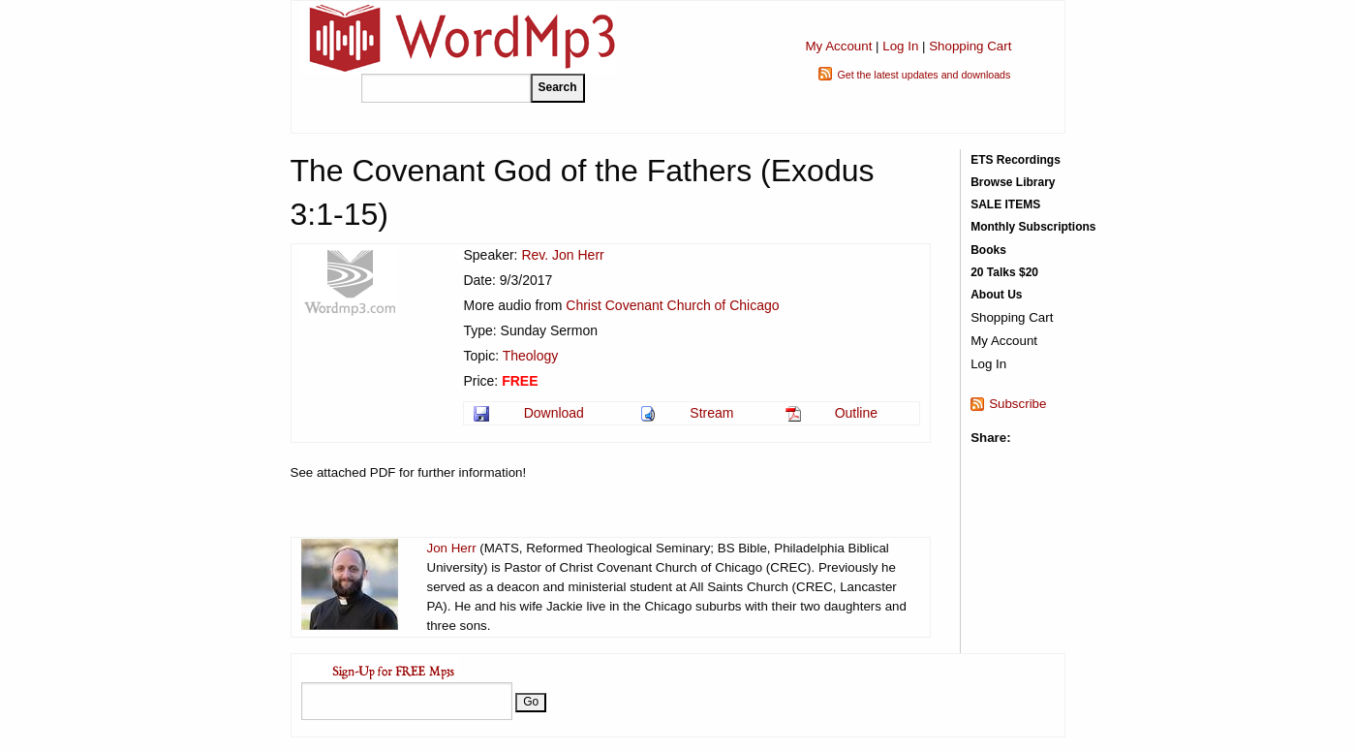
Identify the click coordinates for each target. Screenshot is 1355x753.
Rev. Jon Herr (562, 255)
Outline (856, 413)
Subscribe (1017, 403)
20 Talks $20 (1004, 272)
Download (554, 413)
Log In (900, 46)
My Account (838, 46)
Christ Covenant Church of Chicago (672, 305)
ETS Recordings (1015, 160)
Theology (531, 355)
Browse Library (1012, 182)
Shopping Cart (970, 46)
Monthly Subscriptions (1032, 227)
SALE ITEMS (1005, 204)
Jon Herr (452, 548)
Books (988, 250)
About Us (996, 294)
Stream (711, 413)
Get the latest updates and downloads (923, 74)
